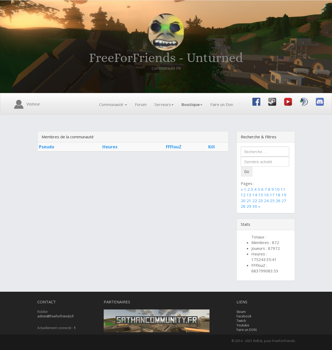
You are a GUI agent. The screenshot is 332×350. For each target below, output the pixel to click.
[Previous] (242, 189)
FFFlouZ (173, 147)
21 (249, 200)
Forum (141, 104)
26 (278, 200)
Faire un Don (221, 104)
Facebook (244, 316)
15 (260, 194)
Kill (211, 147)
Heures (109, 147)
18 (278, 194)
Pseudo (46, 147)
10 (277, 189)
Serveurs (164, 104)
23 (260, 200)
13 (249, 194)
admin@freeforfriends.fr (55, 316)
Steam (241, 311)
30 (254, 206)
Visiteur (26, 104)
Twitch (241, 320)
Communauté (113, 104)
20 (243, 200)
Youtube (243, 325)
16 (266, 194)
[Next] (259, 206)
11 (283, 189)
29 (249, 206)
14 (254, 194)
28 (243, 206)
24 (266, 200)
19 (283, 194)
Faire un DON (247, 329)
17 (272, 194)
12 (243, 194)
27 (283, 200)
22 (254, 200)
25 (272, 200)
